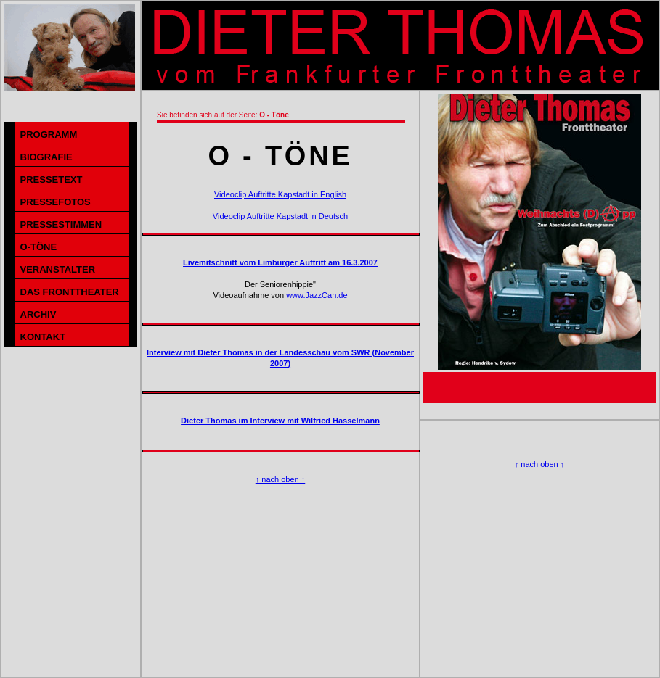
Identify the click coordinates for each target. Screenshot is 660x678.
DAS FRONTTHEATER (69, 291)
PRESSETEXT (51, 179)
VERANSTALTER (58, 269)
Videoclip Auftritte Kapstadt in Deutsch (280, 216)
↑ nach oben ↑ (281, 479)
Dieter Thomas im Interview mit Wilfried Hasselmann (280, 420)
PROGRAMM (49, 134)
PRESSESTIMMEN (61, 224)
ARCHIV (38, 314)
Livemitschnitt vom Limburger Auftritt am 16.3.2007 (280, 262)
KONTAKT (43, 336)
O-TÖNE (38, 246)
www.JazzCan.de (316, 295)
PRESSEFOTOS (55, 202)
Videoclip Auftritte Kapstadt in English (280, 194)
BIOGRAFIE (46, 157)
